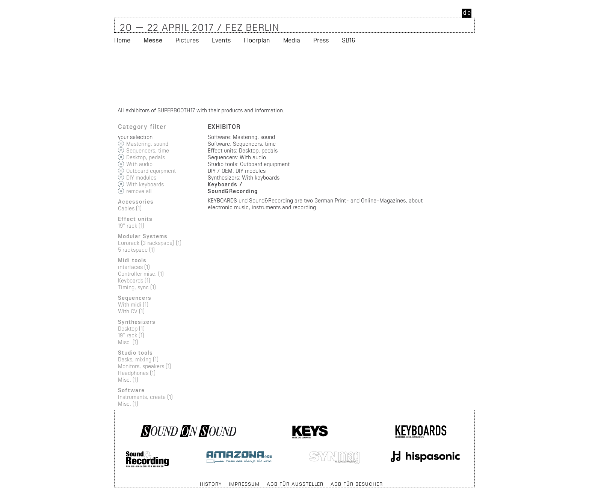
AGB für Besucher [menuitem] (357, 484)
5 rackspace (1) (136, 249)
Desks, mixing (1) (138, 359)
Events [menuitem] (221, 40)
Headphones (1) (137, 373)
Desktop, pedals (145, 157)
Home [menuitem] (122, 40)
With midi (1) (133, 304)
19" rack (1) (131, 225)
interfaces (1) (134, 267)
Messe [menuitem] (152, 40)
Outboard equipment (151, 171)
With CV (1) (131, 311)
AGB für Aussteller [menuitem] (295, 484)
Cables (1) (130, 208)
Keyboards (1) (134, 280)
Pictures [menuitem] (187, 40)
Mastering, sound (147, 144)
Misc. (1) (128, 342)
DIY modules (141, 177)
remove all (139, 191)
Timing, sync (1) (137, 287)
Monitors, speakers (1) (144, 366)
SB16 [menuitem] (348, 40)
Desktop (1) (131, 328)
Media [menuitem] (291, 40)
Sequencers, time (147, 150)
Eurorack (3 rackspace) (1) (149, 243)
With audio (139, 164)
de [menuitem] (467, 12)
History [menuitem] (211, 484)
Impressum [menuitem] (244, 484)
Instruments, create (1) (145, 397)
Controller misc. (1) (141, 273)
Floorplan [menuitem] (257, 40)
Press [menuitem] (321, 40)
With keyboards (145, 184)
